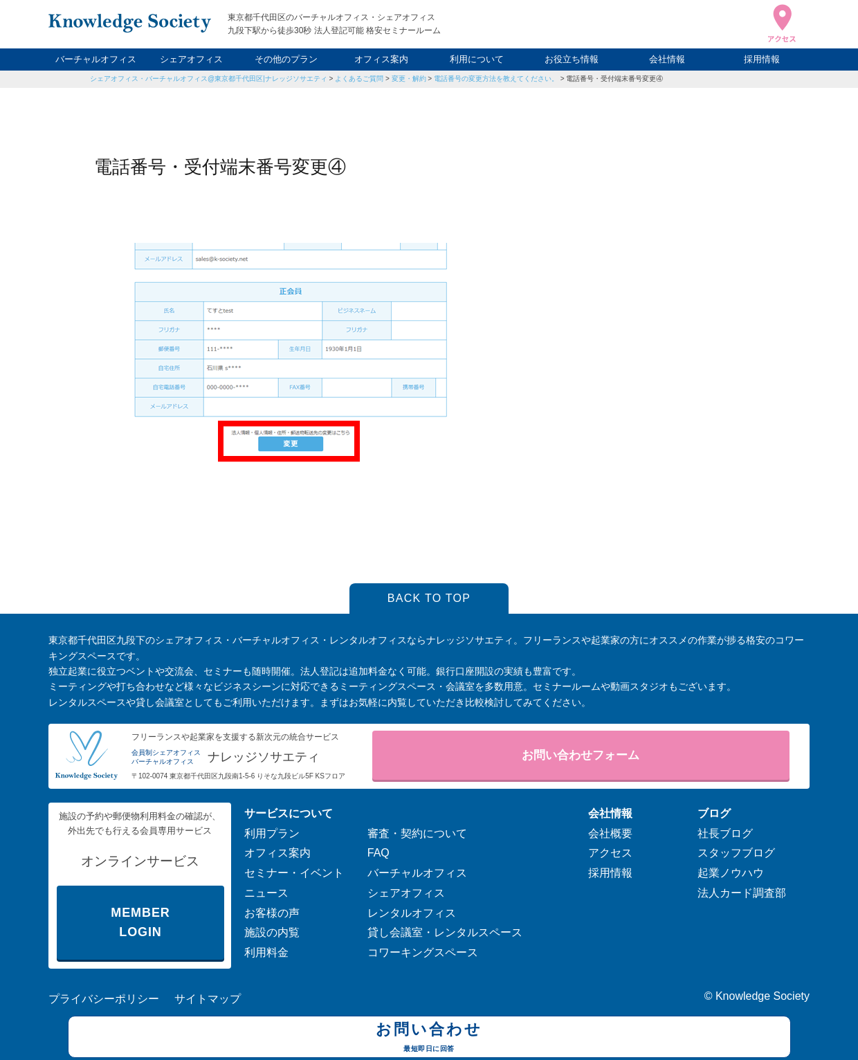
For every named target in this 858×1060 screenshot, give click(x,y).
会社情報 (667, 59)
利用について (477, 59)
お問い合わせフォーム (580, 755)
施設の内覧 (272, 932)
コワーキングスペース (422, 952)
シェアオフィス (191, 59)
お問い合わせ (429, 1039)
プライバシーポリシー (103, 999)
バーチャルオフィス (95, 59)
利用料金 (266, 952)
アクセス (610, 853)
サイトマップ (207, 999)
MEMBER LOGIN (140, 923)
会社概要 (610, 833)
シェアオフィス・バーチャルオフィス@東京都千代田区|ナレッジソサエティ (208, 78)
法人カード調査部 (741, 893)
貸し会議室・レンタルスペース (444, 932)
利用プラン (272, 833)
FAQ (378, 853)
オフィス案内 (381, 59)
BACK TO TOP (429, 598)
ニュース (266, 893)
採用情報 (762, 59)
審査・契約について (417, 833)
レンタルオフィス (411, 913)
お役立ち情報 (572, 59)
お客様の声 (272, 913)
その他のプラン (286, 59)
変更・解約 (409, 78)
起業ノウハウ (730, 873)
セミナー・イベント (294, 873)
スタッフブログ (736, 853)
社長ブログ (725, 833)
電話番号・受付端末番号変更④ (614, 78)
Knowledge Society (762, 996)
